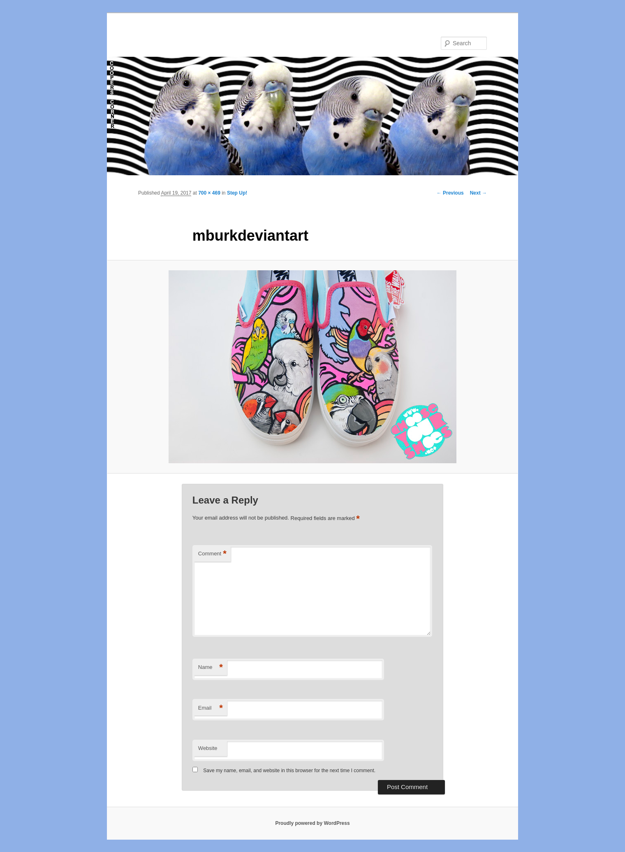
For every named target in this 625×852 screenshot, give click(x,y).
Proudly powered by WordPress (312, 823)
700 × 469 (209, 193)
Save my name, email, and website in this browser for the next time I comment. (289, 770)
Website (208, 748)
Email (210, 708)
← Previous (450, 193)
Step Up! (237, 193)
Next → (478, 193)
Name (210, 667)
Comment (212, 554)
